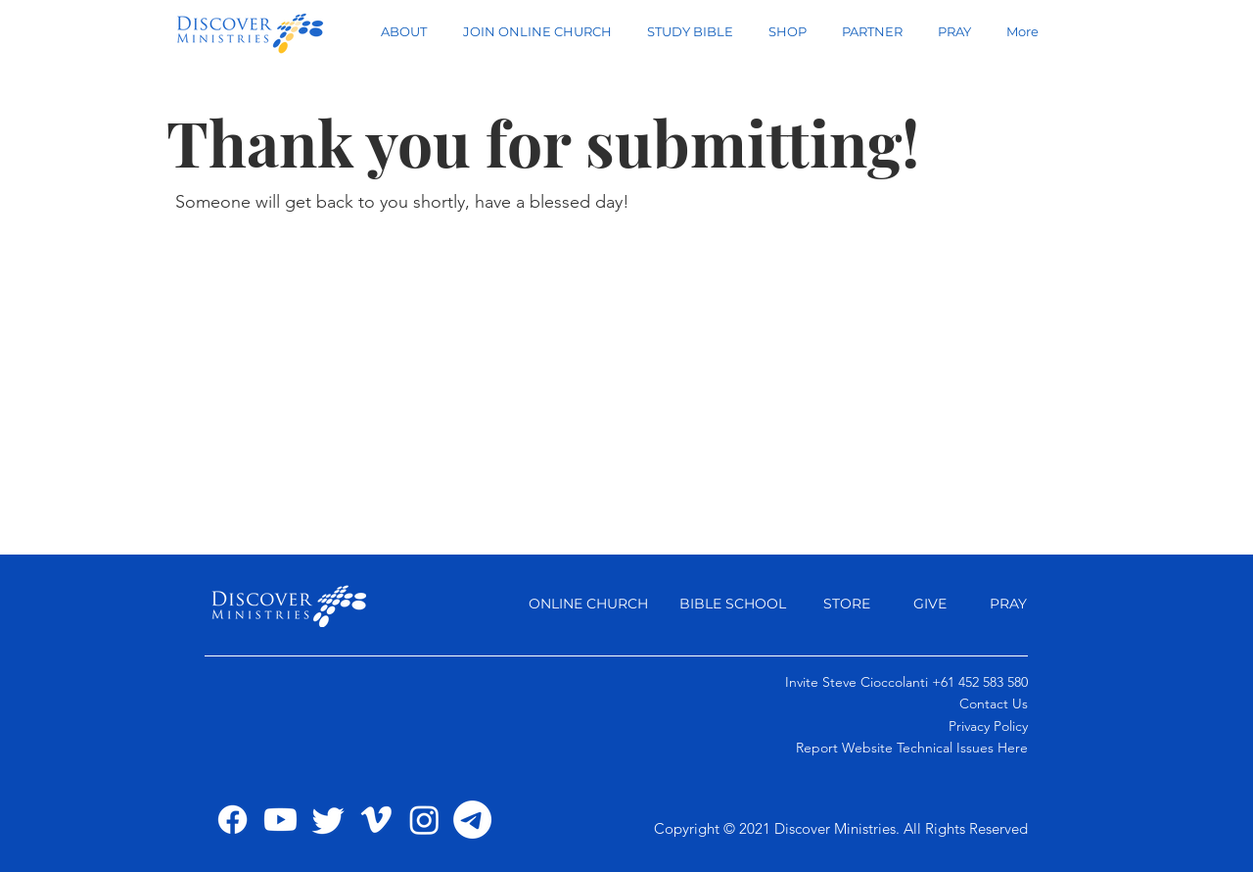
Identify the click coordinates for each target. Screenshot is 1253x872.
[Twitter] (328, 819)
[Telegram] (472, 819)
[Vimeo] (376, 819)
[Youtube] (280, 819)
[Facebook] (232, 819)
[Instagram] (424, 819)
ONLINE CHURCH (588, 603)
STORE (846, 603)
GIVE (932, 603)
